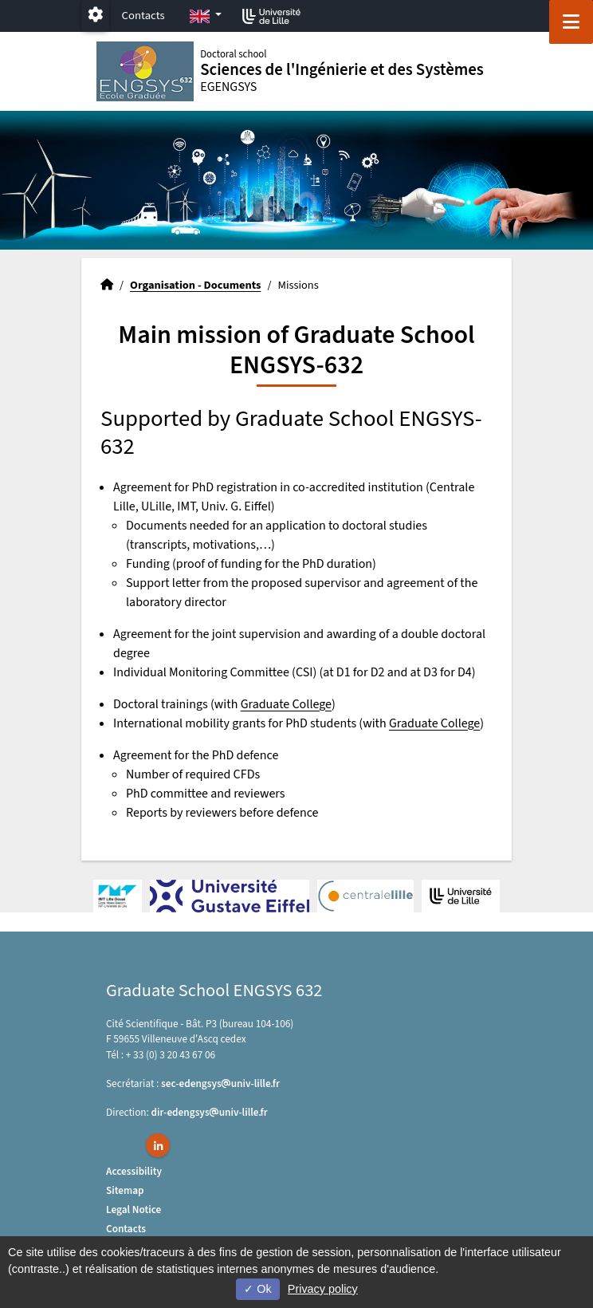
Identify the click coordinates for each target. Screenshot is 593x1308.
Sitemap (125, 1190)
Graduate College (286, 704)
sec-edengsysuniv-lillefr (220, 1083)
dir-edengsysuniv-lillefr (209, 1112)
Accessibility (134, 1171)
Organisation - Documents (195, 285)
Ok (257, 1288)
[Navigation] (571, 22)
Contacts (143, 15)
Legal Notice (133, 1209)
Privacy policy (323, 1288)
